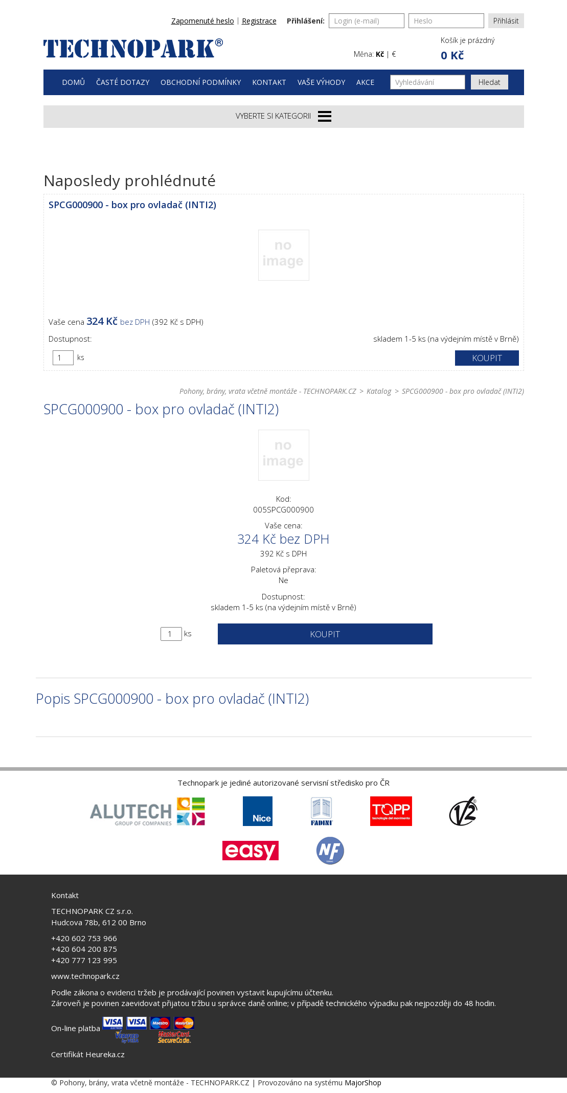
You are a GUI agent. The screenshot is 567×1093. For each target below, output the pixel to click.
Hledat (490, 82)
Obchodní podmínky (201, 82)
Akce (365, 82)
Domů (73, 82)
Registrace (259, 21)
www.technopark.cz (85, 976)
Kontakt (269, 82)
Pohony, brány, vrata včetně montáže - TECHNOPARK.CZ (267, 391)
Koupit (487, 358)
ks (80, 357)
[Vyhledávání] (427, 82)
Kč (380, 54)
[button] (467, 49)
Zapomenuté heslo (202, 21)
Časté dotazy (122, 82)
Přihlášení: (306, 21)
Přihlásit (506, 21)
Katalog (379, 391)
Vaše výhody (321, 82)
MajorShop (363, 1082)
